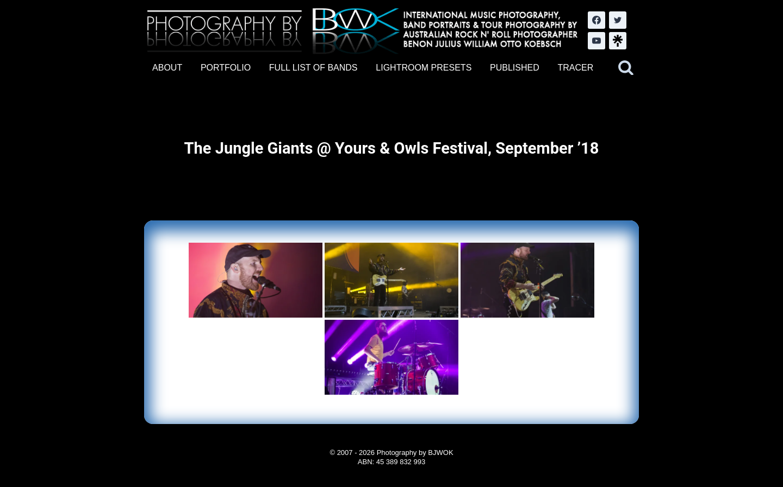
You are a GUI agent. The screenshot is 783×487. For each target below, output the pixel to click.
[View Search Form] (626, 68)
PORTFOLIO (226, 67)
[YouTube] (596, 40)
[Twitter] (617, 20)
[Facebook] (596, 20)
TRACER (575, 67)
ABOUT (167, 67)
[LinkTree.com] (617, 40)
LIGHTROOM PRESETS (423, 67)
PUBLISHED (514, 67)
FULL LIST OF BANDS (313, 67)
